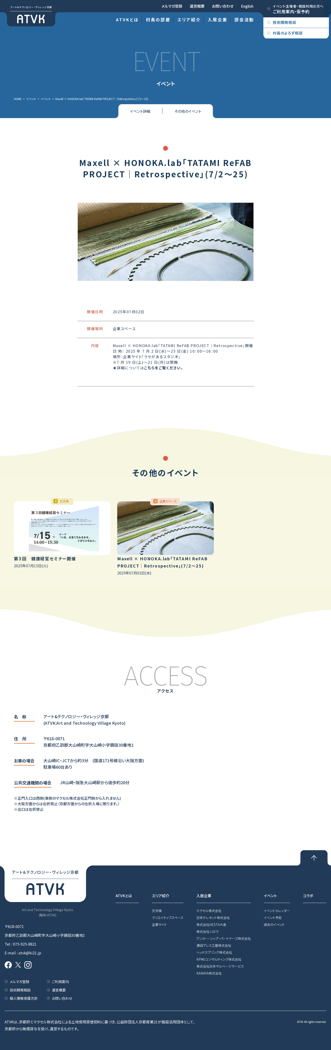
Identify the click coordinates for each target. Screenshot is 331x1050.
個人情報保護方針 (24, 998)
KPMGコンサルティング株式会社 (218, 959)
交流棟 (157, 910)
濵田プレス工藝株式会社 (213, 945)
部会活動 (244, 19)
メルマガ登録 (171, 6)
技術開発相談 (20, 989)
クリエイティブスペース (167, 917)
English (247, 6)
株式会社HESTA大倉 (211, 924)
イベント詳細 (140, 111)
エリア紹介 (189, 19)
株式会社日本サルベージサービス (220, 966)
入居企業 (217, 19)
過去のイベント (274, 924)
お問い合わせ (222, 6)
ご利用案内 (60, 981)
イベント (270, 895)
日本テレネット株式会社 (213, 917)
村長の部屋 (158, 19)
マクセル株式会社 (208, 910)
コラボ (308, 895)
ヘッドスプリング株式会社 (214, 952)
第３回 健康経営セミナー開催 (45, 558)
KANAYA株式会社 (209, 973)
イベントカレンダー (277, 910)
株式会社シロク (207, 931)
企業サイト (159, 924)
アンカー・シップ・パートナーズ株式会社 (223, 938)
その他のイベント (187, 111)
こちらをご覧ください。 (163, 367)
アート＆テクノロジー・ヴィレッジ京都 (31, 7)
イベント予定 (273, 917)
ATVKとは (127, 19)
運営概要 (197, 6)
